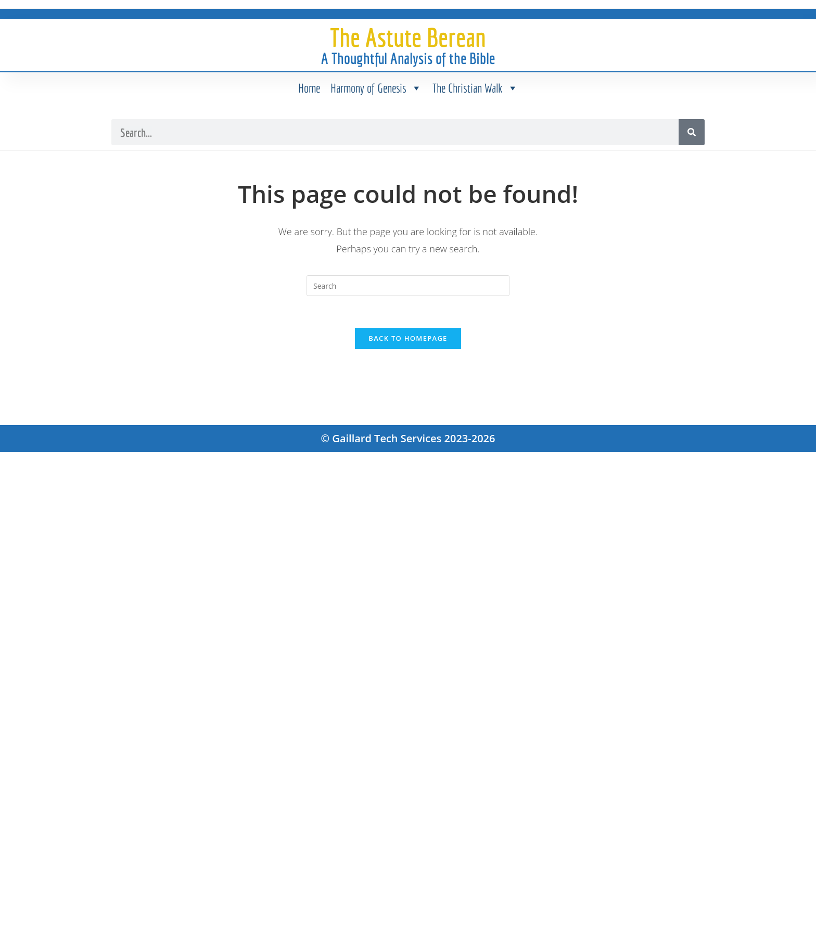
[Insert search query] (408, 285)
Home (309, 88)
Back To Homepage (407, 338)
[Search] (692, 132)
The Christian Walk (475, 88)
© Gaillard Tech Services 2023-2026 (408, 438)
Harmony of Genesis (376, 88)
